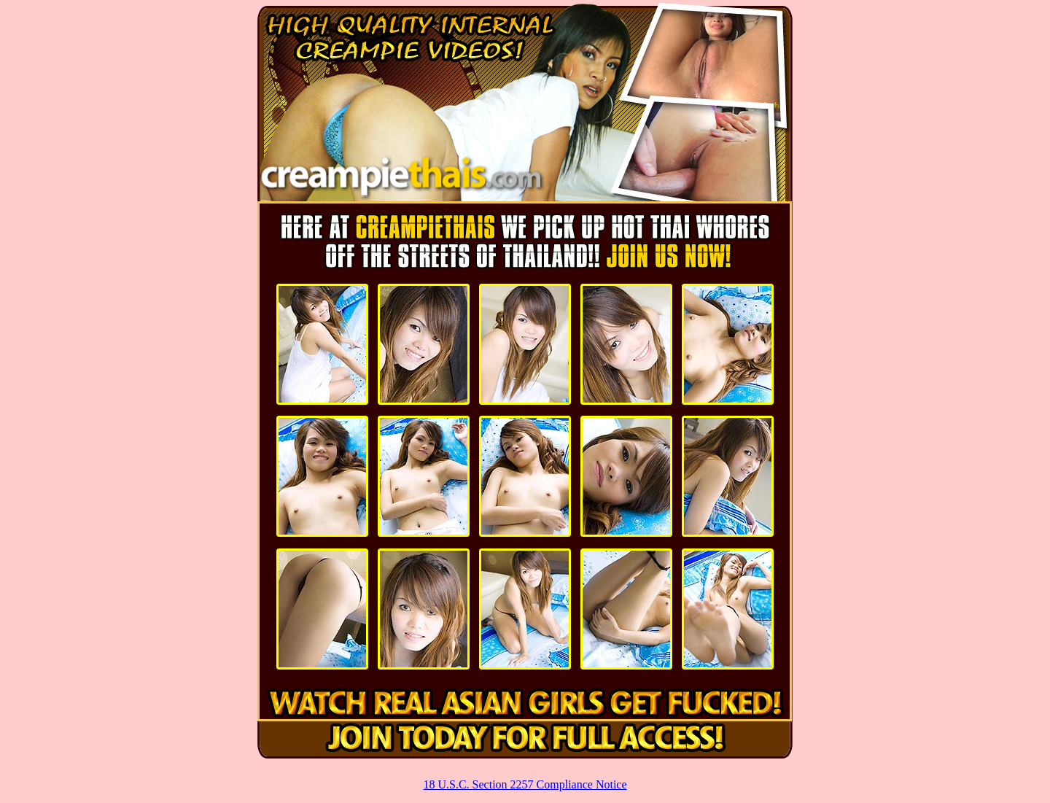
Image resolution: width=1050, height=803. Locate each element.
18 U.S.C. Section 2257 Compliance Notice (524, 784)
